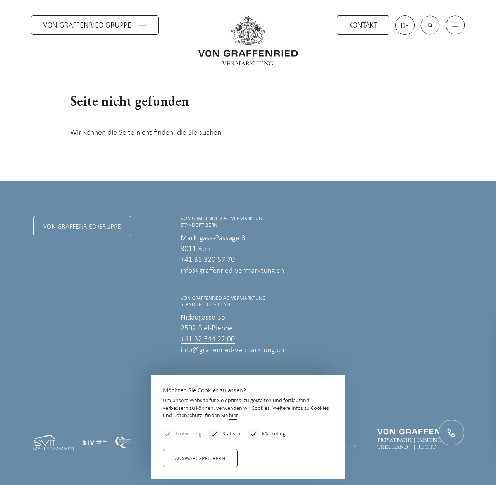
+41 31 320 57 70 (208, 260)
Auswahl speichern (200, 459)
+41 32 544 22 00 (208, 339)
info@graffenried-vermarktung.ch (232, 271)
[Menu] (455, 25)
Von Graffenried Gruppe (87, 25)
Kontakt (363, 25)
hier (233, 416)
